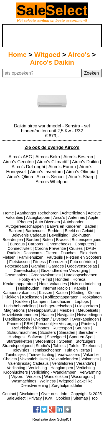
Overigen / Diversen (51, 319)
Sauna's (82, 328)
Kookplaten (92, 297)
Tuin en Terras (77, 350)
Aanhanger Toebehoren (38, 213)
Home (17, 54)
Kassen (45, 292)
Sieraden (67, 332)
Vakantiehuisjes (34, 359)
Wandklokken (56, 376)
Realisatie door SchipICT (52, 419)
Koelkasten (32, 297)
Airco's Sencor (51, 176)
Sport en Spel (81, 337)
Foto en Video (82, 261)
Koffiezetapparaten (61, 297)
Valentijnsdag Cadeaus (28, 363)
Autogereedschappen (25, 226)
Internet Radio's (56, 288)
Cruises (76, 248)
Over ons (49, 394)
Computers (84, 244)
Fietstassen (19, 261)
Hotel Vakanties (53, 284)
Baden (90, 226)
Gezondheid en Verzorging (64, 270)
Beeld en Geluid (79, 231)
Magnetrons (14, 310)
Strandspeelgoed (17, 345)
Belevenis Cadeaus (28, 235)
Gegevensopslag (82, 266)
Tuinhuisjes (16, 354)
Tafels (74, 345)
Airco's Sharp (82, 176)
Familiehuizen (31, 257)
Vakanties (90, 359)
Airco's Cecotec (19, 161)
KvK (48, 398)
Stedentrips (45, 341)
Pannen (14, 323)
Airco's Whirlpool (52, 181)
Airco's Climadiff (53, 161)
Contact (9, 394)
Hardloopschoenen (80, 275)
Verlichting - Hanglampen (51, 368)
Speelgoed (56, 337)
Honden (62, 279)
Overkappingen (85, 319)
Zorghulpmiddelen (67, 385)
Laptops (82, 301)
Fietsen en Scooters (84, 257)
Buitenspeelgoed (87, 239)
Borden (32, 239)
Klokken (11, 297)
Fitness (39, 261)
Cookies (63, 398)
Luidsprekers (86, 306)
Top (94, 398)
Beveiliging (59, 235)
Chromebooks (59, 244)
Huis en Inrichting (85, 284)
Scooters (48, 332)
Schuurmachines (22, 332)
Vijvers (17, 376)
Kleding (77, 292)
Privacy (35, 398)
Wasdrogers (82, 376)
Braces (62, 239)
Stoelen (65, 341)
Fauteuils (55, 257)
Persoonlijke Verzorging (57, 323)
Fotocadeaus (16, 266)
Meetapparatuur (42, 310)
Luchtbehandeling (20, 306)
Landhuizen (61, 301)
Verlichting (16, 368)
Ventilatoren (62, 363)
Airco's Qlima (20, 176)
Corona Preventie (50, 248)
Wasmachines (23, 381)
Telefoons (91, 345)
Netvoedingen (89, 315)
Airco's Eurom (62, 166)
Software (36, 337)
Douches (69, 253)
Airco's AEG (21, 156)
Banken (15, 231)
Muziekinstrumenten (20, 315)
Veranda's (85, 363)
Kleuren (95, 292)
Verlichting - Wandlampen (53, 372)
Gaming (38, 266)
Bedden (55, 231)
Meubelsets (88, 310)
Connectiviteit (19, 248)
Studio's (43, 345)
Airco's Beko (48, 156)
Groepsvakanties (45, 275)
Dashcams (33, 253)
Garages (56, 266)
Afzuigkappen (38, 217)
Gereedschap (25, 270)
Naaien (47, 315)
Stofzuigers (85, 341)
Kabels (80, 288)
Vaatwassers (68, 354)
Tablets (59, 345)
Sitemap (80, 398)
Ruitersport (62, 328)
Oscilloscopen (17, 319)
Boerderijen (12, 239)
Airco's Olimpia (81, 171)
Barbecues (35, 231)
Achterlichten (73, 213)
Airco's (79, 54)
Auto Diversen (47, 222)
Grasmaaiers (15, 275)
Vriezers (34, 376)
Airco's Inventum (47, 171)
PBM (28, 323)
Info (64, 394)
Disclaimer (28, 394)
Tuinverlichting (41, 354)
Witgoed (47, 54)
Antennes (76, 217)
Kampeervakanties (18, 292)
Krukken (22, 301)
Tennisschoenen (46, 350)
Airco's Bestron (78, 156)
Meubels (66, 310)
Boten (47, 239)
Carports (35, 244)
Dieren (51, 253)
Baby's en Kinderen (64, 226)
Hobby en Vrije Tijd (35, 279)
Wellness (48, 381)
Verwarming (90, 372)
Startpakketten (19, 341)
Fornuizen (58, 261)
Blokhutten (81, 235)
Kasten (61, 292)
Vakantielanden (64, 359)
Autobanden (74, 222)
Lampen (40, 301)
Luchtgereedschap (55, 306)
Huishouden (28, 288)
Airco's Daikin (52, 62)
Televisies (20, 350)
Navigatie (65, 315)
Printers (88, 323)
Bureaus (17, 244)
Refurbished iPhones (30, 328)
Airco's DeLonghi (29, 166)
